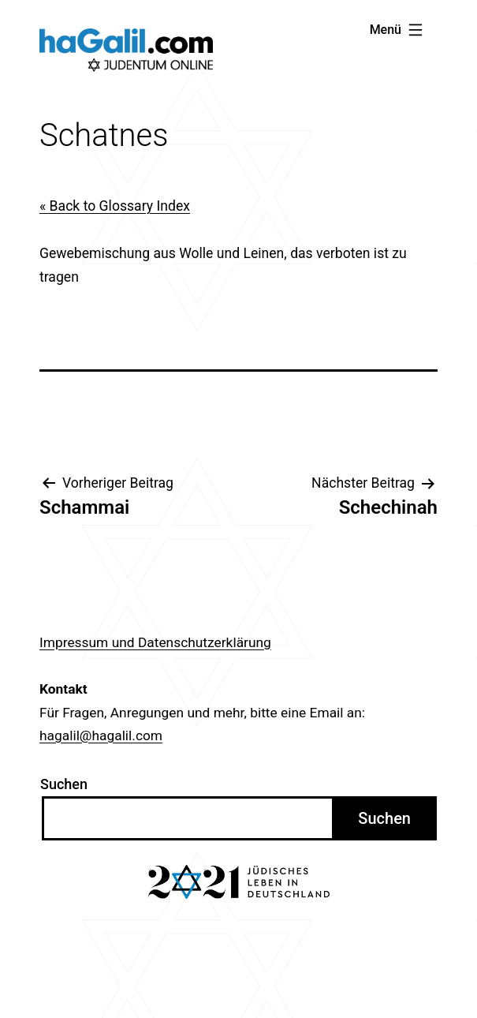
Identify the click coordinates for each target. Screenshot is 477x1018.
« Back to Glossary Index (114, 206)
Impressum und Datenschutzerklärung (155, 642)
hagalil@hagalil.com (100, 735)
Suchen (64, 784)
